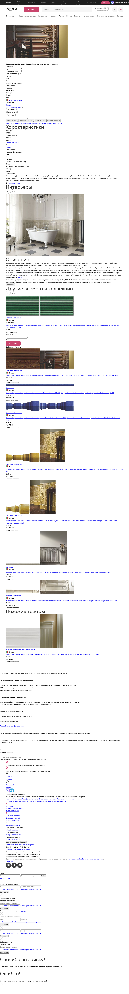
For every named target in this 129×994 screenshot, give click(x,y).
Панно (61, 16)
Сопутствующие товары (106, 16)
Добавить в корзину (26, 121)
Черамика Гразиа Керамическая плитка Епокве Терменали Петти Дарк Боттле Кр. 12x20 (39, 325)
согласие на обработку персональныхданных (86, 859)
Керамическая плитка (27, 16)
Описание (31, 123)
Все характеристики (14, 107)
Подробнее (10, 285)
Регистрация (5, 878)
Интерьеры (22, 123)
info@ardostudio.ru (13, 839)
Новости (9, 799)
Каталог (32, 9)
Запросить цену (12, 121)
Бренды (120, 16)
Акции (105, 3)
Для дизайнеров (66, 2)
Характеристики (12, 123)
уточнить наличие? (14, 69)
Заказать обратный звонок (16, 842)
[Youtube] (20, 867)
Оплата (43, 3)
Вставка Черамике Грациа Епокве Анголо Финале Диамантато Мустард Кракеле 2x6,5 (39, 521)
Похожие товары (55, 123)
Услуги (53, 3)
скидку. (23, 911)
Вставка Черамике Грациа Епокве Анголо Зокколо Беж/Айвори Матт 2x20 (34, 601)
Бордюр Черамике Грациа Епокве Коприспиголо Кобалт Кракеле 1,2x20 (33, 393)
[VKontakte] (8, 867)
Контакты (34, 799)
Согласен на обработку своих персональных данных (21, 889)
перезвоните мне (102, 10)
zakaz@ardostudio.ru (122, 3)
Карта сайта (10, 861)
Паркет (69, 16)
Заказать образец (53, 121)
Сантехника (42, 16)
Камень (77, 16)
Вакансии (52, 801)
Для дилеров (79, 2)
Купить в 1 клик (40, 121)
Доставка (31, 3)
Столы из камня (88, 16)
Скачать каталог (13, 183)
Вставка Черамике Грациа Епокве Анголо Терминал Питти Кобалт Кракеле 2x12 (36, 418)
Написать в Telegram (26, 845)
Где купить (19, 2)
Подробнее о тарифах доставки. (12, 726)
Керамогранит (11, 16)
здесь (19, 277)
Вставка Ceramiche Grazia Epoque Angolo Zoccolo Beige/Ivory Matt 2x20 (90, 601)
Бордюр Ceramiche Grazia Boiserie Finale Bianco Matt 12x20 (77, 654)
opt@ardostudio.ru (13, 825)
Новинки (25, 801)
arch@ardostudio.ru (13, 835)
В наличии (17, 801)
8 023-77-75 (102, 8)
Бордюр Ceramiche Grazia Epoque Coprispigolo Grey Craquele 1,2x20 (84, 572)
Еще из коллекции (42, 123)
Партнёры (38, 801)
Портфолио (91, 3)
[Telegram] (14, 867)
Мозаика (53, 16)
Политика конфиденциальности (18, 849)
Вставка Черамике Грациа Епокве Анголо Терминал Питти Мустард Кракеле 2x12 (36, 469)
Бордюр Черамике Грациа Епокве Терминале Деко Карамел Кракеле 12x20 (34, 375)
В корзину (13, 343)
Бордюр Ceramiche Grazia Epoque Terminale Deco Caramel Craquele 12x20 (91, 375)
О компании (17, 799)
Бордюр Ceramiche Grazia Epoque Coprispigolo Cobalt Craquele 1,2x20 (87, 393)
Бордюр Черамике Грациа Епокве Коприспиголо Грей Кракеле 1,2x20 (32, 572)
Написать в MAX (12, 845)
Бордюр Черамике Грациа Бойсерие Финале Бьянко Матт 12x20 (30, 654)
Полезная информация (65, 799)
